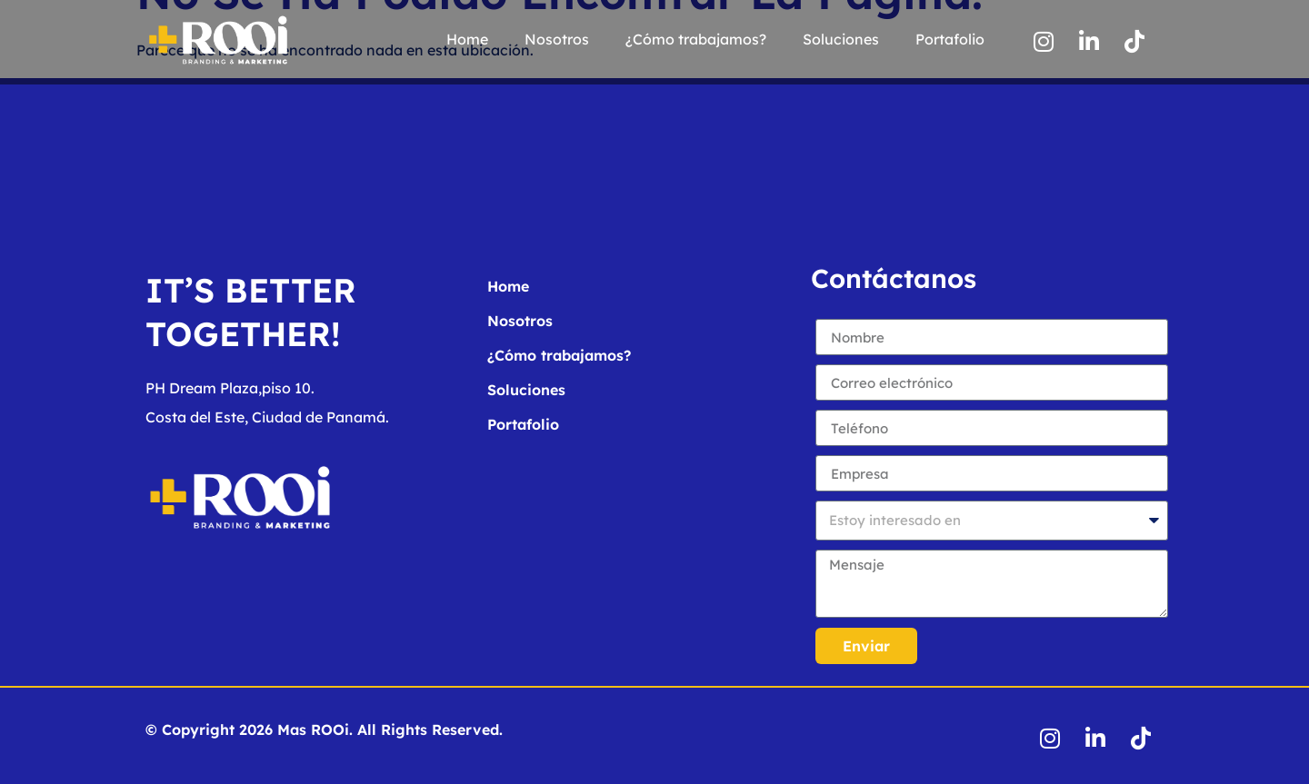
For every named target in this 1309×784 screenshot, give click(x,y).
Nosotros (557, 39)
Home (467, 39)
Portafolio (949, 39)
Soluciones (841, 39)
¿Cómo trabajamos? (695, 39)
